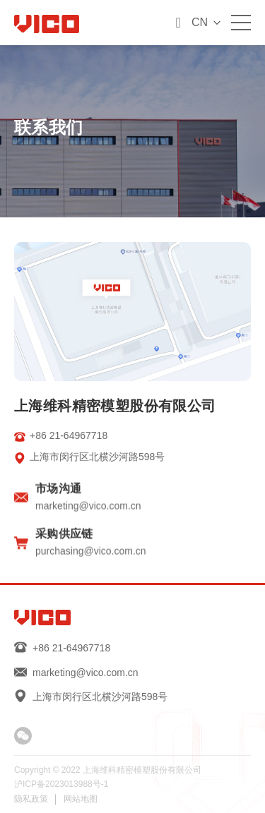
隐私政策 (31, 799)
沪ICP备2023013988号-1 (61, 784)
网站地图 (81, 799)
